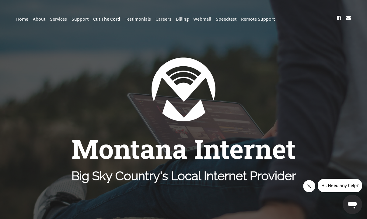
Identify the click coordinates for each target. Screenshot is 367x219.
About (39, 19)
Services (58, 19)
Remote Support (258, 19)
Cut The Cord (106, 19)
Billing (182, 19)
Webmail (202, 19)
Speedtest (226, 19)
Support (80, 19)
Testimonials (138, 19)
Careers (163, 19)
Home (22, 19)
